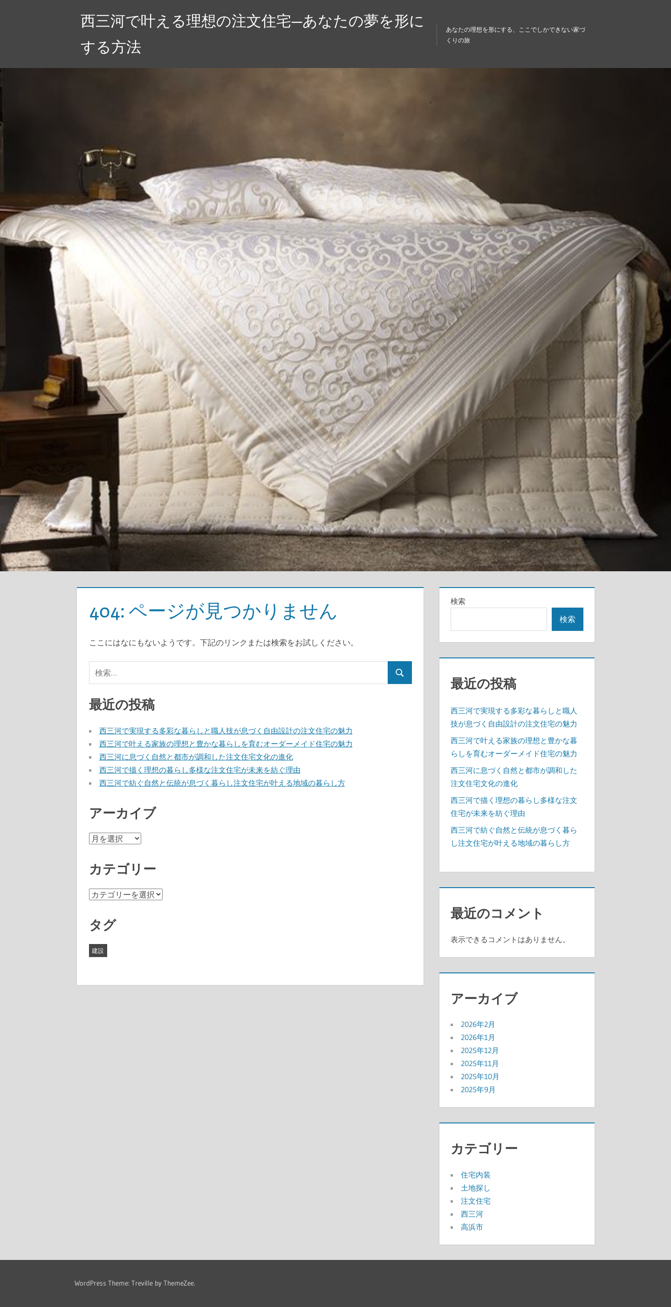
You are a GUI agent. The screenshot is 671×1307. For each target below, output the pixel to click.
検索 (458, 601)
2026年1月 (478, 1037)
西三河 (472, 1213)
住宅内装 (476, 1174)
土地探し (476, 1187)
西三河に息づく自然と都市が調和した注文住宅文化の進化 (196, 756)
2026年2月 (478, 1024)
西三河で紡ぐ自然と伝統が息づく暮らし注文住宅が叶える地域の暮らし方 (222, 782)
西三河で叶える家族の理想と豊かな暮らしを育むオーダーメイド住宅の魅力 (226, 743)
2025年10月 (480, 1076)
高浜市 (472, 1227)
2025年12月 (480, 1050)
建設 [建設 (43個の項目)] (98, 950)
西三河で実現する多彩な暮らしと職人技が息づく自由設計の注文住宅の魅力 (226, 730)
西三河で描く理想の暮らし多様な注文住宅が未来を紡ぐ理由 (200, 769)
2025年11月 (480, 1063)
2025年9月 (478, 1089)
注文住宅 (476, 1200)
